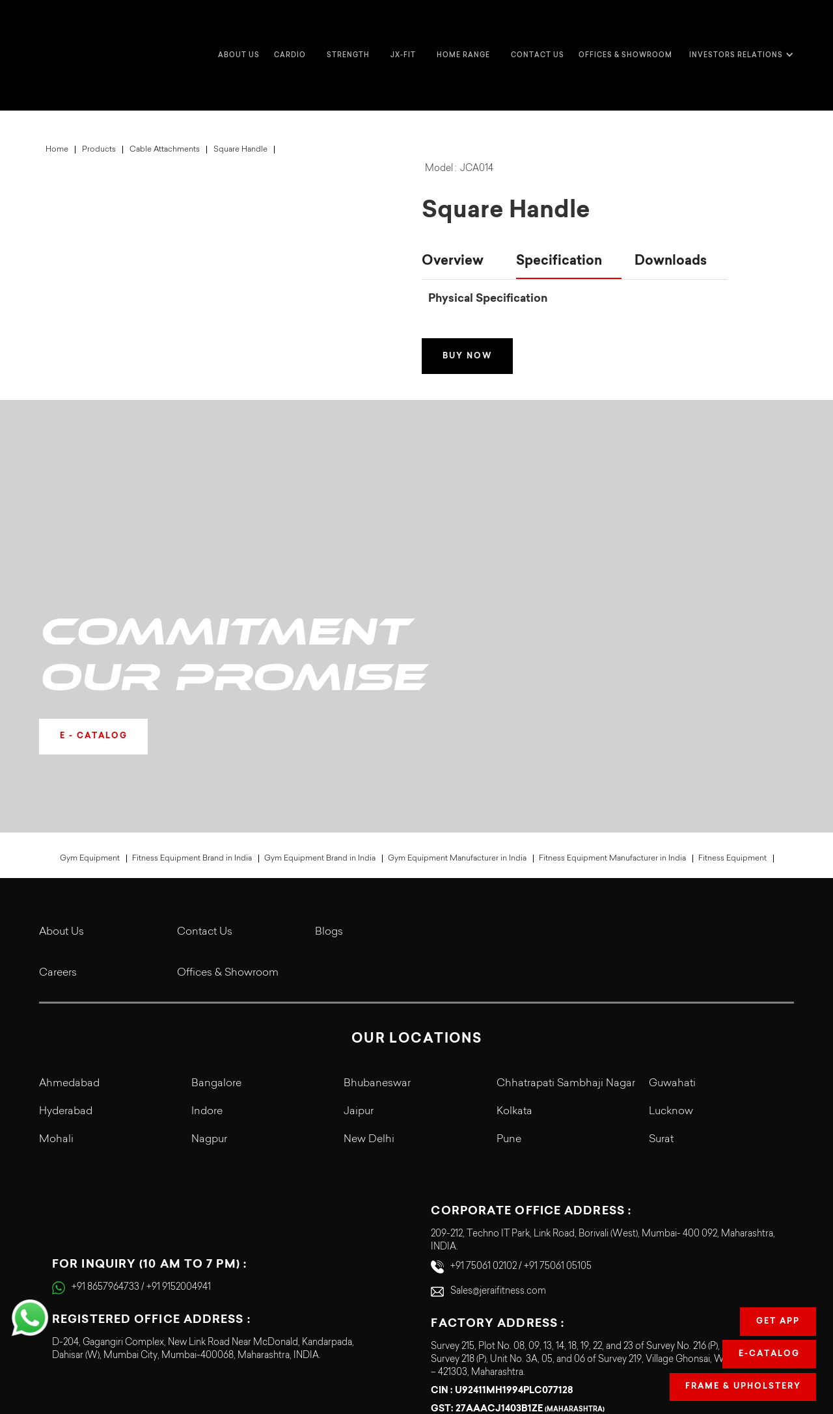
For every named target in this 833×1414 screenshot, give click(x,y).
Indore (207, 944)
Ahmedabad (69, 916)
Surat (661, 972)
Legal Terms (658, 1349)
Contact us (537, 29)
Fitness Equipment (732, 691)
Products (99, 97)
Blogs (329, 764)
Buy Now (469, 304)
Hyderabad (65, 944)
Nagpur (209, 972)
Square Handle (240, 97)
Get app (778, 1322)
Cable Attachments (165, 97)
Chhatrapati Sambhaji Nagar (566, 916)
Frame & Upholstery (742, 1387)
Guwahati (672, 916)
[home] (65, 29)
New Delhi (369, 972)
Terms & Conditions (642, 1326)
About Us (61, 764)
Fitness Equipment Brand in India (192, 691)
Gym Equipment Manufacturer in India (457, 691)
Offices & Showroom (625, 29)
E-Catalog (769, 1354)
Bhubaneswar (377, 916)
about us (239, 29)
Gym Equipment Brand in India (320, 691)
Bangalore (216, 916)
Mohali (56, 972)
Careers (58, 805)
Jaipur (359, 944)
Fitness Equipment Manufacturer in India (612, 691)
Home (57, 97)
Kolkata (514, 944)
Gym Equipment (90, 691)
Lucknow (671, 944)
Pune (509, 972)
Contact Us (204, 764)
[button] (293, 29)
